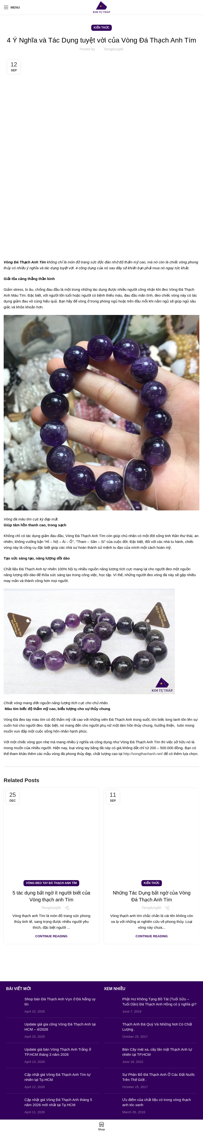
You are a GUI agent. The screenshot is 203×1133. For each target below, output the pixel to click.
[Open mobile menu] (11, 7)
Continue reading (51, 936)
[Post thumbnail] (13, 1005)
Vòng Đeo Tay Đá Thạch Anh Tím (51, 883)
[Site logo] (101, 7)
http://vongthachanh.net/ (143, 754)
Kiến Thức (102, 27)
